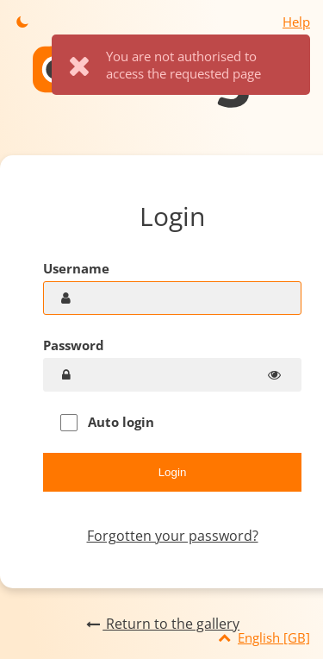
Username (76, 268)
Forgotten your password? (172, 535)
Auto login (107, 422)
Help (296, 21)
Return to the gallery (161, 623)
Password (73, 345)
